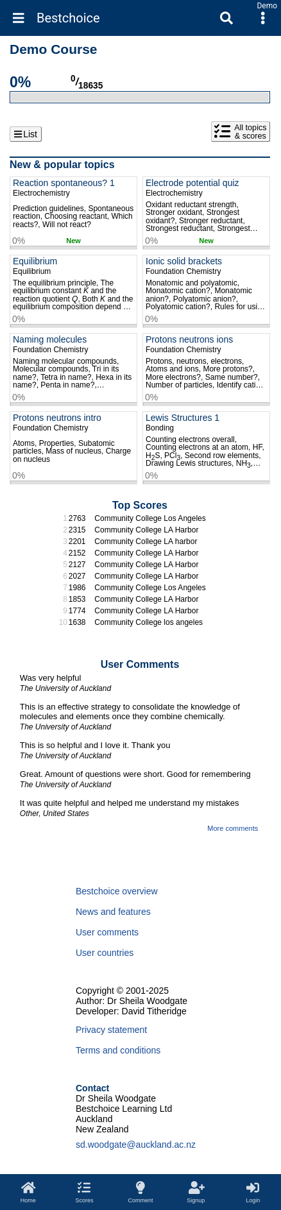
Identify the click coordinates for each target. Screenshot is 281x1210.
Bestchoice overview (117, 891)
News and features (113, 912)
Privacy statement (111, 1030)
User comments (107, 932)
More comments (232, 828)
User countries (104, 953)
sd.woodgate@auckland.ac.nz (136, 1144)
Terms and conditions (118, 1050)
